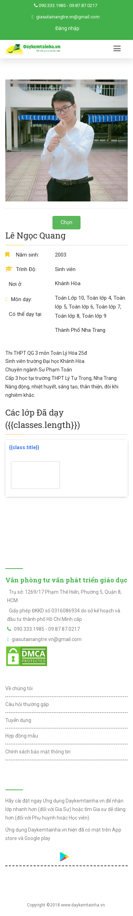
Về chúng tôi (19, 688)
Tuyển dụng (18, 720)
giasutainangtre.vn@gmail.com (68, 16)
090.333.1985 (52, 5)
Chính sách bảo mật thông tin (38, 751)
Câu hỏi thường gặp (27, 704)
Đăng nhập (67, 28)
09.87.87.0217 (83, 5)
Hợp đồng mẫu (21, 736)
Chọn (66, 222)
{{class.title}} (24, 447)
